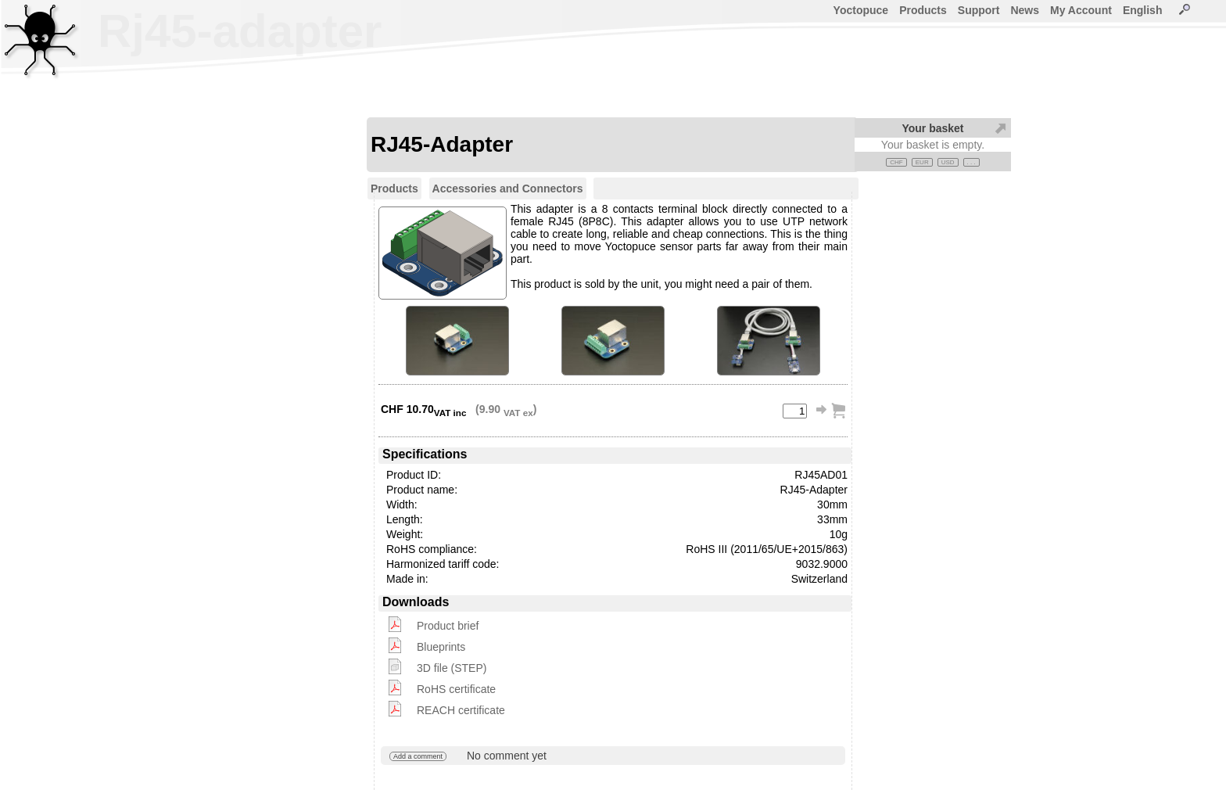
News (1024, 10)
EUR (922, 162)
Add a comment (418, 756)
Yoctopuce (861, 10)
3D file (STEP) (451, 668)
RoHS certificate (456, 689)
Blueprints (441, 647)
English (1143, 10)
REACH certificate (461, 710)
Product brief (448, 625)
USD (948, 162)
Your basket (932, 128)
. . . (971, 162)
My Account (1081, 10)
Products (923, 10)
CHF (896, 162)
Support (979, 10)
